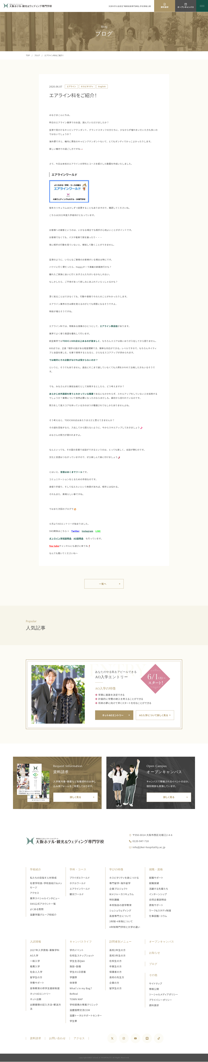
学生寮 (73, 1021)
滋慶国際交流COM (80, 1010)
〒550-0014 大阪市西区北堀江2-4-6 (152, 835)
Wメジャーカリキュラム (121, 894)
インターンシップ (158, 894)
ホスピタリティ (87, 86)
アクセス (34, 893)
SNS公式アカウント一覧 (43, 904)
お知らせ (154, 953)
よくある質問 (37, 909)
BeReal (74, 994)
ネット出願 (35, 999)
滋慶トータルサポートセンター (86, 1016)
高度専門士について (120, 916)
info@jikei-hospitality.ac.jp (149, 847)
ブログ (37, 55)
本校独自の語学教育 (120, 905)
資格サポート (156, 905)
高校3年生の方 (117, 955)
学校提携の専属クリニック (84, 1005)
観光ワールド (77, 894)
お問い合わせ (57, 1038)
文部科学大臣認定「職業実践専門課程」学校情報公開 (130, 6)
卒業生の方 (115, 966)
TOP (28, 55)
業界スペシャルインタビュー (45, 898)
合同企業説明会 (157, 900)
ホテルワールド (78, 883)
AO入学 (34, 955)
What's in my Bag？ (81, 988)
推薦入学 (35, 966)
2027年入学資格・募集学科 (44, 950)
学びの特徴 (116, 869)
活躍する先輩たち (158, 889)
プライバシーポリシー (160, 1000)
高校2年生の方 (117, 950)
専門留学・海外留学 (120, 883)
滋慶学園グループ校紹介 (43, 915)
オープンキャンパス (161, 942)
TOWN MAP (76, 999)
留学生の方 (36, 977)
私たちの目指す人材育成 (43, 878)
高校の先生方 (116, 977)
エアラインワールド (64, 174)
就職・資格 (156, 869)
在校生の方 (115, 961)
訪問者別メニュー (120, 942)
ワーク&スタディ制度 (160, 911)
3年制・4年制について (121, 921)
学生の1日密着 (78, 972)
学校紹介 (35, 869)
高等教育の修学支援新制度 (45, 988)
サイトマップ (155, 983)
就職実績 (154, 883)
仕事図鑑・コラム (158, 916)
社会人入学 (36, 972)
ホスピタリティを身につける (124, 878)
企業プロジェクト (118, 889)
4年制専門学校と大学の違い (124, 927)
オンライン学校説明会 (60, 538)
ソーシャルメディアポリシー (163, 994)
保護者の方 (115, 972)
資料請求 (154, 1005)
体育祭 (73, 983)
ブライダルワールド (80, 878)
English (102, 86)
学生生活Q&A (77, 961)
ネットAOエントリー (40, 994)
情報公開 (154, 989)
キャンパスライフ (81, 942)
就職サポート (156, 878)
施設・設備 (75, 966)
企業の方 (114, 983)
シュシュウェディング (120, 911)
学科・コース (78, 869)
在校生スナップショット (82, 955)
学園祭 (73, 977)
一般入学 (35, 961)
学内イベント (77, 950)
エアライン (71, 86)
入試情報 (35, 942)
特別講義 (114, 900)
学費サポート (37, 983)
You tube (54, 545)
